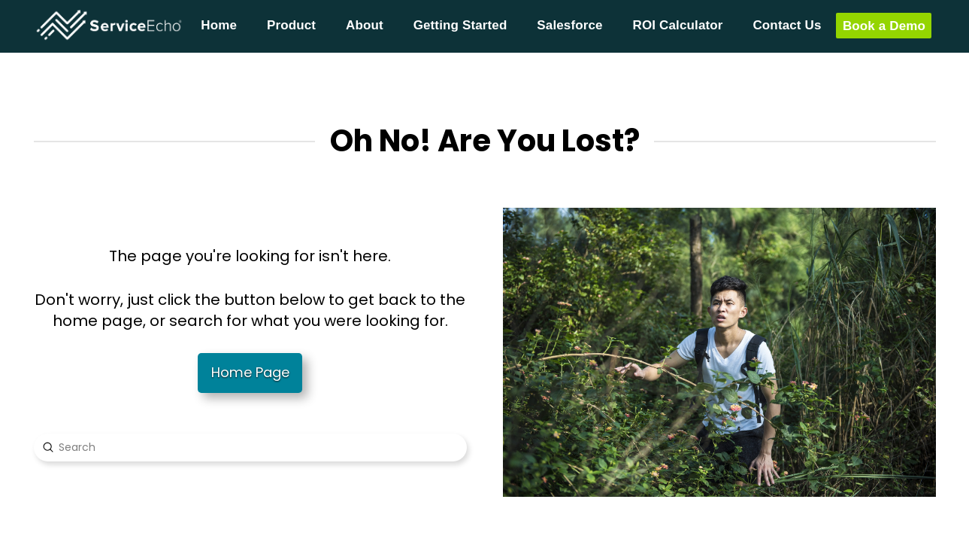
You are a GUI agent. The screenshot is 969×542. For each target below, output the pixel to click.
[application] (965, 538)
